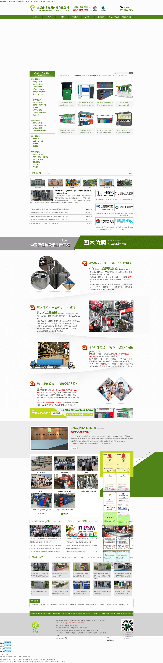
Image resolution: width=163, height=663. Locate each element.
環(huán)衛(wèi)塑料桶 (40, 157)
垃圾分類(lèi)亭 (38, 94)
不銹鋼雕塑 (101, 604)
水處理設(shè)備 (63, 604)
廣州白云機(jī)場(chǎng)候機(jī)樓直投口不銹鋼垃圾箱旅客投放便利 (49, 216)
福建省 (105, 557)
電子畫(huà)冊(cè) (128, 613)
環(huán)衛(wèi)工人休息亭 (86, 102)
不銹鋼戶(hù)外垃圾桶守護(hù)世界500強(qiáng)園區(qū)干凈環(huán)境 (50, 209)
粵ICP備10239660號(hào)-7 (99, 620)
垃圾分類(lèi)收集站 (85, 130)
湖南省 (75, 557)
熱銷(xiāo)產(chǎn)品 (40, 92)
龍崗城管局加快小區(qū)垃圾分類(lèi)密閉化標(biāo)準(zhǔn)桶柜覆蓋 (50, 212)
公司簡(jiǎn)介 (97, 613)
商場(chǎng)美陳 (123, 604)
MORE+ (131, 173)
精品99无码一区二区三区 (7, 661)
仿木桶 (35, 144)
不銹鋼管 (42, 604)
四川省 (93, 557)
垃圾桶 (49, 17)
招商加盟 (119, 613)
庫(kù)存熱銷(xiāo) (113, 75)
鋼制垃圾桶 (35, 120)
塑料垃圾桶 (35, 152)
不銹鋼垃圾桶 (36, 100)
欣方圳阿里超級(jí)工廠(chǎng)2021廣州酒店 (43, 551)
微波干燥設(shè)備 (91, 604)
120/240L (36, 164)
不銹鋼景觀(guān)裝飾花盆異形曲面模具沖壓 (79, 542)
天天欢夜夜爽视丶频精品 (47, 661)
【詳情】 (76, 202)
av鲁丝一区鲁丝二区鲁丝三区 (32, 661)
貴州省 (87, 557)
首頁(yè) (36, 17)
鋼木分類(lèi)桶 (38, 141)
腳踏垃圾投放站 (124, 102)
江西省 (99, 557)
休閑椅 (62, 17)
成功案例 (88, 17)
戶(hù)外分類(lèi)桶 (39, 112)
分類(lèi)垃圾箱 (66, 613)
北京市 (110, 557)
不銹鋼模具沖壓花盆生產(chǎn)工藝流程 (114, 539)
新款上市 (36, 115)
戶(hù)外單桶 (37, 87)
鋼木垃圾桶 (35, 136)
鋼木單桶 (36, 139)
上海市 (122, 557)
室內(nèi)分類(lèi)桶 (39, 105)
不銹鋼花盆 (104, 75)
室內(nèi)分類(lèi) (38, 84)
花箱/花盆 (75, 17)
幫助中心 (104, 613)
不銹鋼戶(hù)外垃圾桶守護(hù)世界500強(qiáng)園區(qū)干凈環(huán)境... (102, 576)
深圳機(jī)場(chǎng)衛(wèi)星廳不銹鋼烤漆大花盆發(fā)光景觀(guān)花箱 (50, 219)
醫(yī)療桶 (36, 162)
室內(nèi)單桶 (37, 82)
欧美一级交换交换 (19, 661)
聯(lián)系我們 (126, 17)
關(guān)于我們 (114, 17)
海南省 (70, 557)
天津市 (116, 557)
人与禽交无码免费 (60, 661)
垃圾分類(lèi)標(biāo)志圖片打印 (75, 548)
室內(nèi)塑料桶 (38, 154)
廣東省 (58, 557)
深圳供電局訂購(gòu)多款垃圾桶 (105, 213)
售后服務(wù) (111, 613)
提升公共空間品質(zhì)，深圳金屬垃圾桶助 (114, 542)
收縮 (108, 637)
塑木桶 (35, 146)
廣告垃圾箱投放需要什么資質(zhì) (76, 551)
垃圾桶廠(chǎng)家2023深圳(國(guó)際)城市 (42, 545)
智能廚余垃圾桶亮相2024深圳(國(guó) (41, 542)
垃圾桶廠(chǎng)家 (112, 604)
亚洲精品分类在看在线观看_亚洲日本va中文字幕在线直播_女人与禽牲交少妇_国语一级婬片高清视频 (28, 1)
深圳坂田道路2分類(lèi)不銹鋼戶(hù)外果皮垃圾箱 (44, 223)
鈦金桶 (35, 107)
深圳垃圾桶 (81, 604)
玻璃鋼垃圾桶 (75, 613)
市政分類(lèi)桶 (38, 159)
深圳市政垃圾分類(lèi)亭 (124, 130)
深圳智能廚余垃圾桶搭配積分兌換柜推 (77, 539)
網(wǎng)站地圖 (60, 638)
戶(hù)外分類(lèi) (38, 89)
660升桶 (35, 167)
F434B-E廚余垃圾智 (66, 102)
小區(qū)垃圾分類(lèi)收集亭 (67, 130)
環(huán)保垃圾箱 (52, 604)
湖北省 (81, 557)
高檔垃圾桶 (35, 79)
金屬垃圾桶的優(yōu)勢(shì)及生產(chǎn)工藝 (115, 545)
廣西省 (64, 557)
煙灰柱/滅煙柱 (123, 75)
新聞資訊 (101, 17)
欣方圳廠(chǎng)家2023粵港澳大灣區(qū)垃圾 (43, 548)
